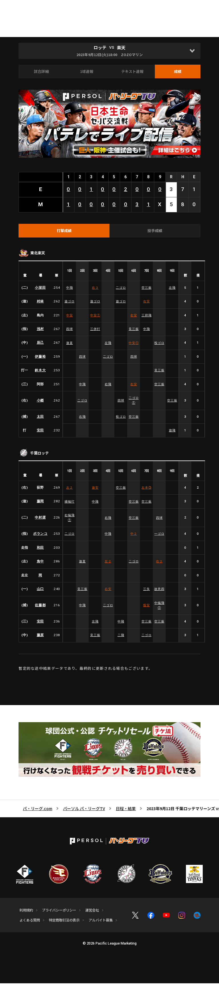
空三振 (146, 289)
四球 (69, 331)
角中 (40, 563)
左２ (69, 490)
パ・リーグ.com (37, 810)
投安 (146, 607)
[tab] (64, 232)
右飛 (107, 386)
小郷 (40, 402)
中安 (69, 317)
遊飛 (172, 432)
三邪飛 (146, 317)
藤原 (40, 637)
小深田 (40, 289)
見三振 (133, 331)
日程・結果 (126, 810)
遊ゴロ (69, 303)
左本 (146, 490)
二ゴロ (120, 289)
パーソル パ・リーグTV (84, 810)
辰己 (40, 344)
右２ (159, 563)
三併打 (95, 331)
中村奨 (40, 519)
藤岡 (40, 503)
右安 (146, 303)
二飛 (120, 637)
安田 (40, 432)
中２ (133, 536)
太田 (40, 418)
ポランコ (40, 536)
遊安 (95, 490)
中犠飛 (159, 607)
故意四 (159, 591)
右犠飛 (69, 519)
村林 (40, 303)
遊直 (69, 344)
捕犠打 (69, 503)
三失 (146, 591)
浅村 (40, 331)
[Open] (192, 51)
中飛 (69, 289)
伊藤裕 (40, 358)
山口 (40, 591)
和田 (40, 550)
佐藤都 (40, 607)
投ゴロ (159, 344)
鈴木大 (40, 372)
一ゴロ (159, 536)
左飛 (172, 289)
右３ (95, 289)
